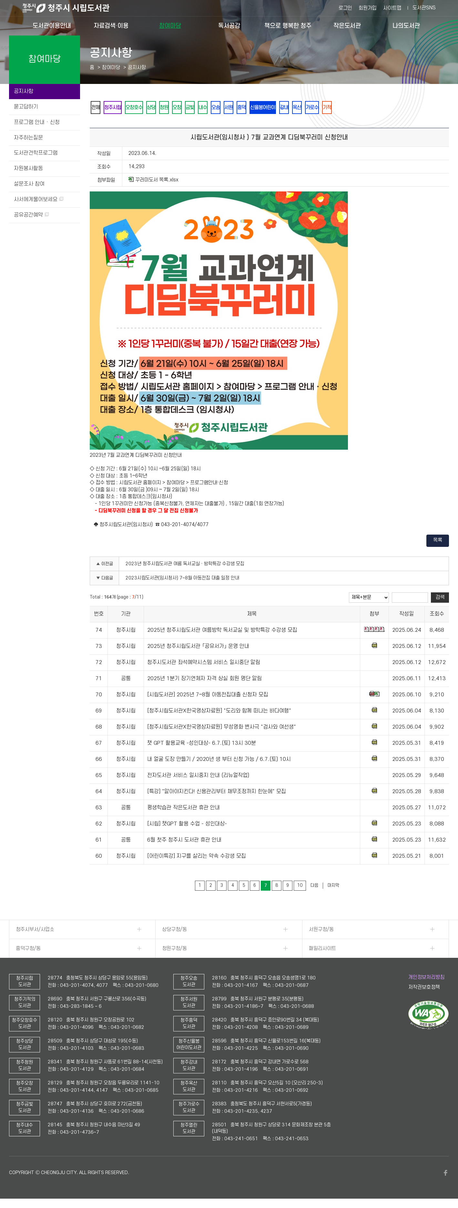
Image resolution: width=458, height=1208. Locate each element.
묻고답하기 (26, 107)
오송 (233, 108)
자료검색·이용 (111, 25)
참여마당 (170, 25)
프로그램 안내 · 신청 (37, 122)
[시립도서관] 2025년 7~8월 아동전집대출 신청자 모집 (207, 696)
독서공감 (229, 25)
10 (299, 886)
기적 (359, 108)
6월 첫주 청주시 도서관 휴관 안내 (184, 841)
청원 (173, 108)
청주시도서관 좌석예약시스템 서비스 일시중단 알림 (203, 664)
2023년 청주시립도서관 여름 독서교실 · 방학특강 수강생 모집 (185, 565)
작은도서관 (347, 25)
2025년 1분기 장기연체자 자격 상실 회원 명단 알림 (204, 680)
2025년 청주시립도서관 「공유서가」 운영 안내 (198, 647)
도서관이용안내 (52, 25)
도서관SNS (424, 8)
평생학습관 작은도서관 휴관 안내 (183, 809)
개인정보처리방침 (426, 978)
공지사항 (23, 91)
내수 (218, 108)
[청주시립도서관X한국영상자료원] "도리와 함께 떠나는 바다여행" (219, 712)
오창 (188, 108)
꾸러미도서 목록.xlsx (153, 181)
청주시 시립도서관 (71, 8)
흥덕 (263, 108)
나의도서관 (406, 25)
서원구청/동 (321, 931)
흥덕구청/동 (28, 950)
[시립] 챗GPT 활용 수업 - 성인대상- (187, 825)
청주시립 (116, 108)
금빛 (203, 108)
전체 (96, 108)
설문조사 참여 (29, 184)
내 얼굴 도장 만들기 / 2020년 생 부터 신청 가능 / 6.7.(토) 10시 (219, 760)
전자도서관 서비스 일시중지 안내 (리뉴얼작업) (198, 777)
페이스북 (446, 1174)
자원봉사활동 (28, 168)
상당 (159, 108)
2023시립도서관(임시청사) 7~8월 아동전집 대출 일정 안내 (182, 579)
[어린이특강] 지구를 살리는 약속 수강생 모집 (196, 857)
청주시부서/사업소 (35, 931)
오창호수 (140, 108)
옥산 (325, 108)
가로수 (343, 108)
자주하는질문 (28, 138)
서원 (248, 108)
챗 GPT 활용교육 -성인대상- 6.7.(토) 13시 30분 (201, 744)
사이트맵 (392, 8)
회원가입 (368, 8)
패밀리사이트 (322, 950)
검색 (439, 598)
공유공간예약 (31, 215)
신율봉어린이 (286, 108)
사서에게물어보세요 (38, 199)
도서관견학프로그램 (35, 153)
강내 (310, 108)
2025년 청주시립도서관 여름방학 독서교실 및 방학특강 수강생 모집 (222, 631)
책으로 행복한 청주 (287, 25)
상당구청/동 (174, 931)
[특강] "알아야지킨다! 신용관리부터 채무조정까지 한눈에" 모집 (216, 793)
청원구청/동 (174, 950)
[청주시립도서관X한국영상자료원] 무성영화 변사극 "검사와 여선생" (221, 728)
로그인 (345, 8)
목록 (437, 541)
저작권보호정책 (424, 988)
